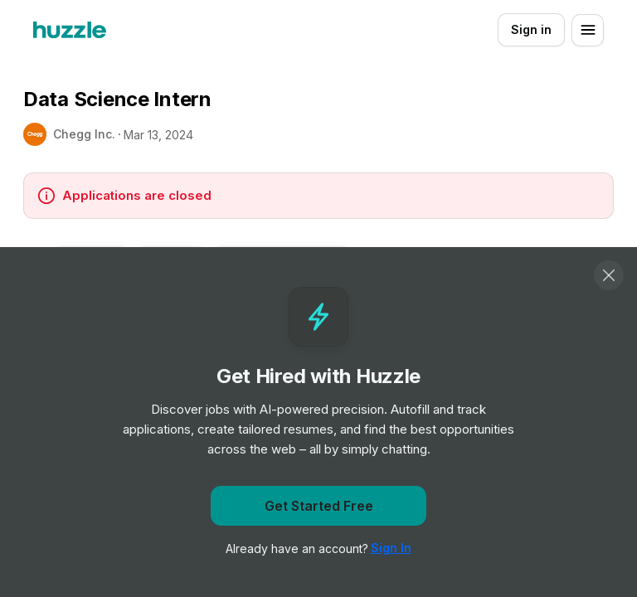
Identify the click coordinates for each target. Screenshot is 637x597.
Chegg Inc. (84, 134)
